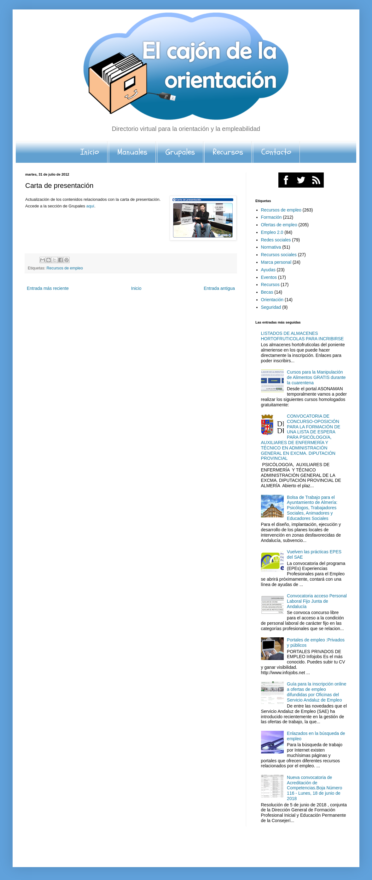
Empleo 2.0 (272, 232)
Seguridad (271, 307)
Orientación (272, 299)
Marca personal (276, 262)
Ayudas (268, 269)
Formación (271, 217)
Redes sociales (276, 239)
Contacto (276, 152)
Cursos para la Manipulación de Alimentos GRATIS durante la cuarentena (316, 377)
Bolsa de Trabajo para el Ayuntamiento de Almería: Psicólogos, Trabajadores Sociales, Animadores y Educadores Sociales (312, 508)
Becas (267, 292)
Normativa (271, 247)
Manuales (132, 152)
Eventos (269, 277)
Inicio (89, 152)
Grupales (180, 152)
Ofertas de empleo (279, 224)
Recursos (228, 152)
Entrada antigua (219, 288)
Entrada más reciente (48, 288)
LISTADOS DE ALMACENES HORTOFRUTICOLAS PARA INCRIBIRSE (302, 336)
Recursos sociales (279, 254)
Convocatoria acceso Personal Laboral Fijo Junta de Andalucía (317, 601)
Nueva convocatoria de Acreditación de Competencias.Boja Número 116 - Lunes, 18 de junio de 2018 (314, 788)
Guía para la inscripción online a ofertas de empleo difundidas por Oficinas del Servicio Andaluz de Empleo (316, 691)
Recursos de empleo (65, 268)
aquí (90, 206)
